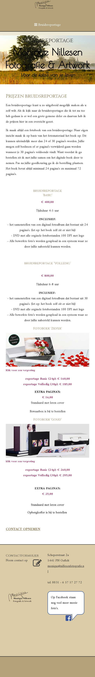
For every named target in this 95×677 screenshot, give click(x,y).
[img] (47, 59)
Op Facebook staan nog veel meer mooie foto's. (64, 603)
